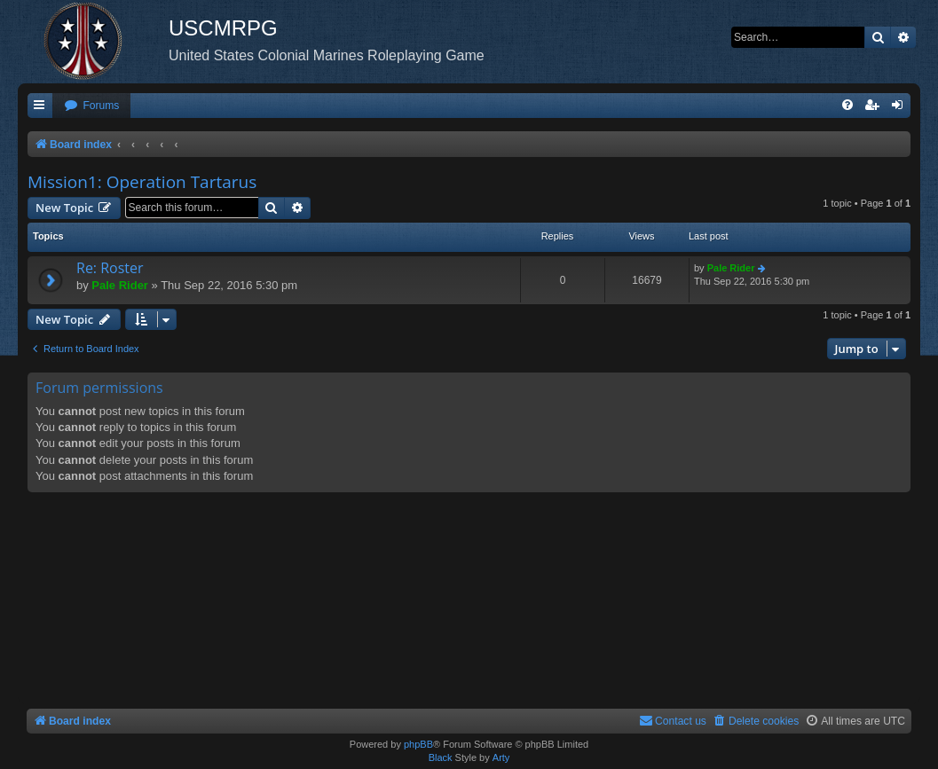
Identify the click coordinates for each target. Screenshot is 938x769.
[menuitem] (91, 106)
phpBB (418, 744)
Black (441, 757)
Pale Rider (119, 285)
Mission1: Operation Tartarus (142, 181)
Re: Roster (110, 268)
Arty (501, 757)
